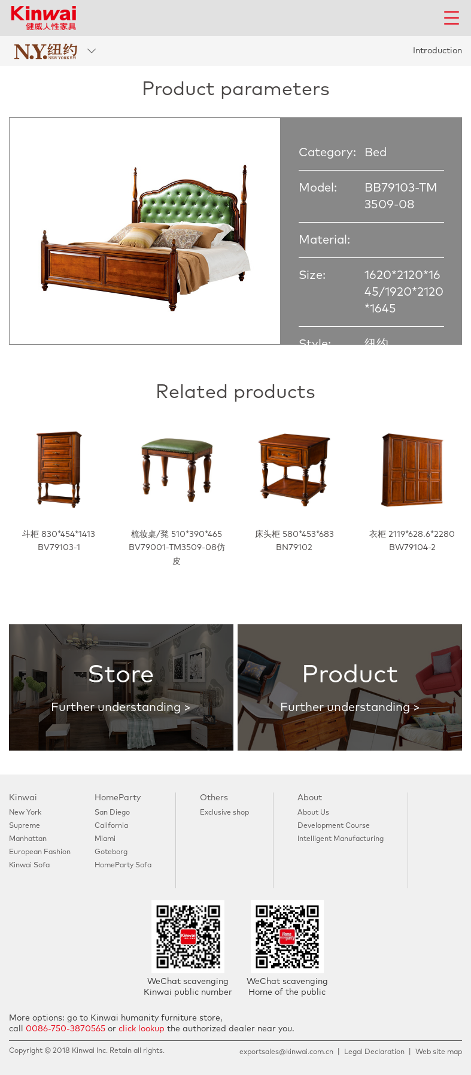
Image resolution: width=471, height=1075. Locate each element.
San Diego (112, 812)
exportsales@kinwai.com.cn (286, 1052)
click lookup (141, 1029)
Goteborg (111, 852)
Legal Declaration (374, 1052)
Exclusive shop (224, 812)
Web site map (438, 1052)
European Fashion (40, 852)
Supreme (24, 826)
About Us (313, 812)
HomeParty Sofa (123, 865)
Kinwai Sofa (29, 865)
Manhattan (28, 839)
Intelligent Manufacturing (340, 839)
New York (25, 812)
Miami (105, 839)
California (111, 826)
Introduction (437, 51)
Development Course (333, 826)
